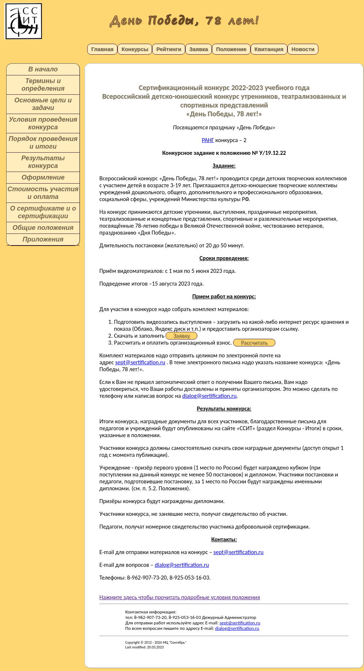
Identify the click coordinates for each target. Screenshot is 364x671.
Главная (102, 49)
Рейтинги (168, 49)
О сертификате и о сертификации (43, 212)
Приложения (43, 239)
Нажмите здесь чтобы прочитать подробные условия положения (180, 597)
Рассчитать (254, 342)
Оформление (43, 177)
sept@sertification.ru (140, 362)
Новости (302, 49)
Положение (231, 49)
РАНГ (208, 140)
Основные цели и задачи (42, 104)
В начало (43, 69)
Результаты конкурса (43, 161)
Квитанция (269, 49)
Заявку (181, 335)
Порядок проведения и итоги (42, 142)
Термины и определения (43, 84)
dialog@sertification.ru (209, 395)
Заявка (198, 49)
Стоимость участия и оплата (43, 192)
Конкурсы (134, 49)
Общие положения (42, 227)
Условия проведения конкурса (43, 123)
